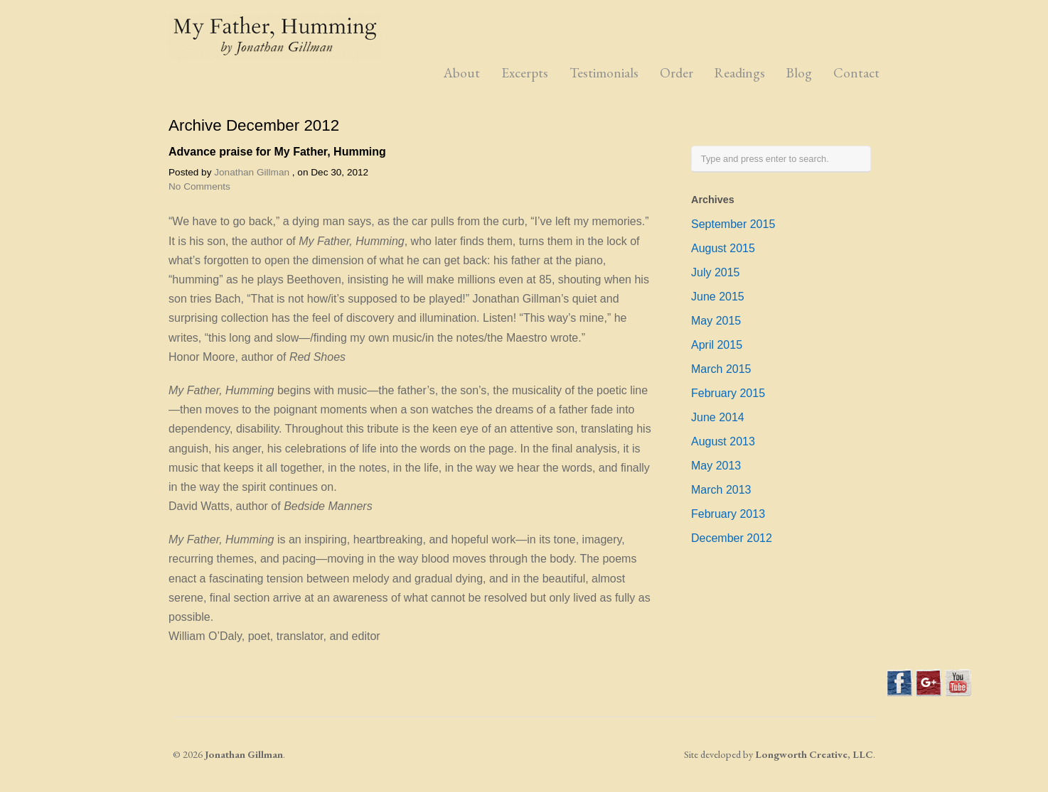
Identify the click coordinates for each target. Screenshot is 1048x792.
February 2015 (728, 393)
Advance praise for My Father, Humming (277, 152)
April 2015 (716, 345)
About (462, 73)
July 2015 (715, 272)
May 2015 (716, 321)
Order (676, 73)
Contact (856, 73)
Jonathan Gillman (251, 172)
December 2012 (731, 538)
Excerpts (524, 73)
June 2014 (717, 417)
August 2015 (723, 248)
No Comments (199, 186)
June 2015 (717, 297)
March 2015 (721, 369)
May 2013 (716, 466)
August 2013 (723, 441)
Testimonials (604, 73)
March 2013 (721, 490)
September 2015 (733, 224)
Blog (799, 73)
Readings (740, 73)
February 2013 (728, 514)
